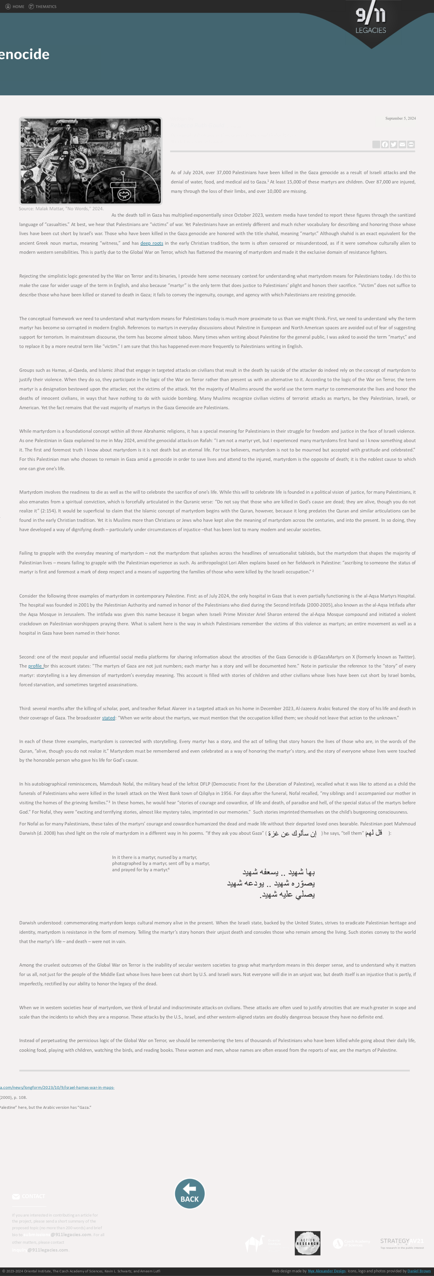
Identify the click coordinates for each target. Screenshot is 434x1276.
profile (36, 666)
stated (108, 718)
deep (146, 243)
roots (158, 243)
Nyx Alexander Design (326, 1271)
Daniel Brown (419, 1271)
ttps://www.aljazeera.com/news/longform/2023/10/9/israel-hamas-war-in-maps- (90, 1088)
